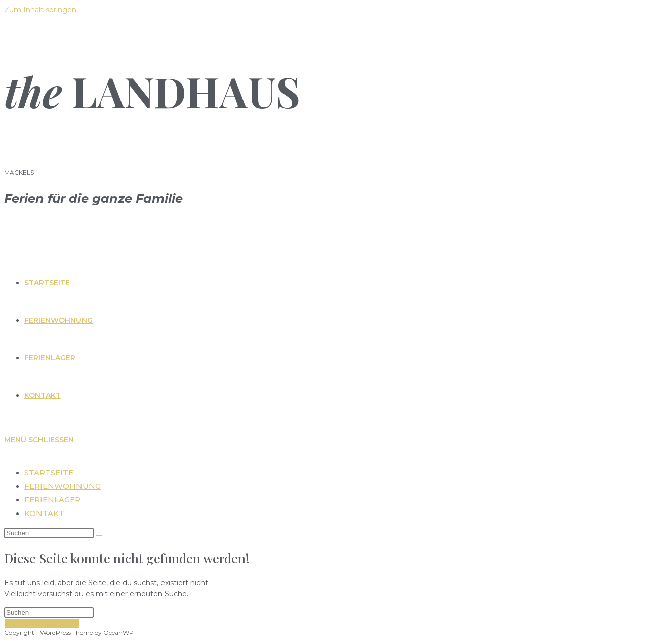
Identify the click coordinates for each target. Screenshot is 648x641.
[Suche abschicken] (99, 535)
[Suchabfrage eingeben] (49, 533)
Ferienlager (52, 499)
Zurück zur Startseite (42, 623)
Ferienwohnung (62, 486)
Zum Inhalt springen (40, 9)
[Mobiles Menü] (39, 439)
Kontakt (44, 513)
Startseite (48, 472)
